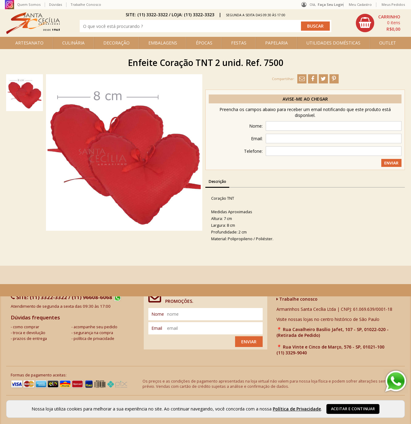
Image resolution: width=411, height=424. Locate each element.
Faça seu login (331, 4)
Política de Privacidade (297, 409)
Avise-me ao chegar (305, 99)
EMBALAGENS (162, 43)
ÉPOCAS (204, 43)
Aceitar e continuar (353, 408)
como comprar (26, 327)
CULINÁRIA (73, 43)
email (156, 328)
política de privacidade (94, 338)
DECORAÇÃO (116, 43)
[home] (33, 32)
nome (157, 314)
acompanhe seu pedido (95, 327)
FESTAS (238, 43)
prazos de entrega (30, 338)
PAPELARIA (276, 43)
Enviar (249, 342)
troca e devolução (29, 332)
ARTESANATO (29, 43)
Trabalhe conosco (297, 299)
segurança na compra (93, 332)
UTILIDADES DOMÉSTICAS (333, 43)
